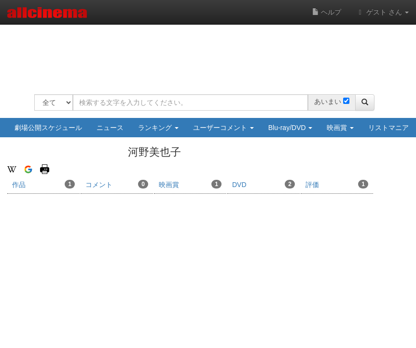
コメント (116, 184)
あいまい (327, 101)
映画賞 (340, 127)
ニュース (110, 127)
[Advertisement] (210, 53)
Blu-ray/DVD (290, 127)
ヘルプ (326, 12)
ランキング (158, 127)
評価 (336, 184)
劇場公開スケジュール (48, 127)
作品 (43, 184)
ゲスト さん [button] (382, 12)
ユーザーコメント (223, 127)
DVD (263, 184)
